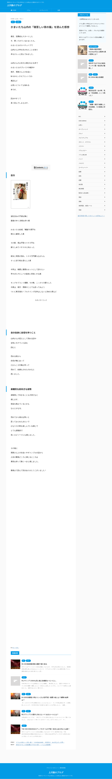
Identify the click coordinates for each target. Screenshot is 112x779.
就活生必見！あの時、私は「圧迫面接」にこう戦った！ (97, 93)
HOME (13, 10)
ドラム (28, 10)
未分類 (81, 184)
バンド (81, 159)
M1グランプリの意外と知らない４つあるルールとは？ (40, 714)
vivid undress (82, 121)
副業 (59, 10)
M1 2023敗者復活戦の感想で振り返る (34, 664)
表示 (45, 167)
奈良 (80, 176)
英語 (80, 197)
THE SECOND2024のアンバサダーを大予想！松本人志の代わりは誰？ (46, 729)
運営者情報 (62, 756)
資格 (80, 201)
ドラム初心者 (83, 154)
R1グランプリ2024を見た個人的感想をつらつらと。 (39, 681)
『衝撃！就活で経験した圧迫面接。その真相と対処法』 (97, 107)
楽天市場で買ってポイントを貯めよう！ (91, 216)
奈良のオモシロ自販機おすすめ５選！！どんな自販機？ (33, 745)
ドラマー (81, 146)
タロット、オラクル (85, 142)
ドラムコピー (83, 150)
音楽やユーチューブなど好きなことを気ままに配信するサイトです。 (56, 764)
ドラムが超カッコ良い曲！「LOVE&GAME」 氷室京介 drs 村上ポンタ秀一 (40, 742)
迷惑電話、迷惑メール (85, 205)
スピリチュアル (83, 137)
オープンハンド (83, 129)
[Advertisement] (41, 151)
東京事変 (81, 188)
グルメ (81, 133)
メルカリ (81, 163)
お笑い (17, 647)
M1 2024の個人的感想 (96, 77)
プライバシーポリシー (52, 756)
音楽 (80, 210)
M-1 (14, 647)
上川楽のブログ (14, 5)
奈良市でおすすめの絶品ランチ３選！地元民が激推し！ (97, 65)
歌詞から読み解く (84, 193)
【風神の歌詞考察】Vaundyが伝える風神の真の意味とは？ (97, 51)
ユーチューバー (43, 10)
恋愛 (80, 180)
